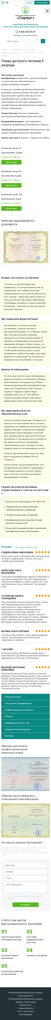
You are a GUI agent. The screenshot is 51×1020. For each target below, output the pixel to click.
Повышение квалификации (18, 703)
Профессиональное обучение (19, 710)
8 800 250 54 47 (25, 31)
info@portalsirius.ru (25, 1008)
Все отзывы (19, 547)
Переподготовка (13, 697)
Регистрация (42, 3)
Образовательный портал (25, 17)
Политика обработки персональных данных (25, 999)
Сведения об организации (17, 729)
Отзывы (9, 716)
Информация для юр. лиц (17, 723)
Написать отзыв (31, 547)
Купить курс (11, 162)
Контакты (9, 736)
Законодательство (25, 996)
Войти (29, 3)
